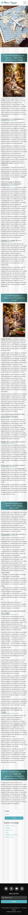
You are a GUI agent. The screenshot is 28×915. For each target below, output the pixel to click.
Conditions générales (11, 911)
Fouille (14, 818)
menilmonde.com (16, 907)
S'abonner (14, 901)
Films (7, 832)
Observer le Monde (10, 825)
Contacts (19, 911)
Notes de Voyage (10, 837)
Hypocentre (8, 828)
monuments (13, 187)
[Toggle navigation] (25, 2)
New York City (9, 830)
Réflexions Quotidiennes (11, 834)
